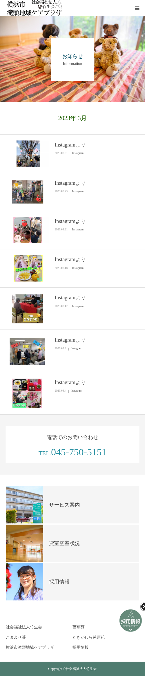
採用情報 (80, 647)
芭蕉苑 (78, 627)
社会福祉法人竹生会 (24, 627)
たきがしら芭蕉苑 (88, 637)
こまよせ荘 (16, 637)
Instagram (78, 153)
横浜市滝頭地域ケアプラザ (30, 647)
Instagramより (70, 145)
